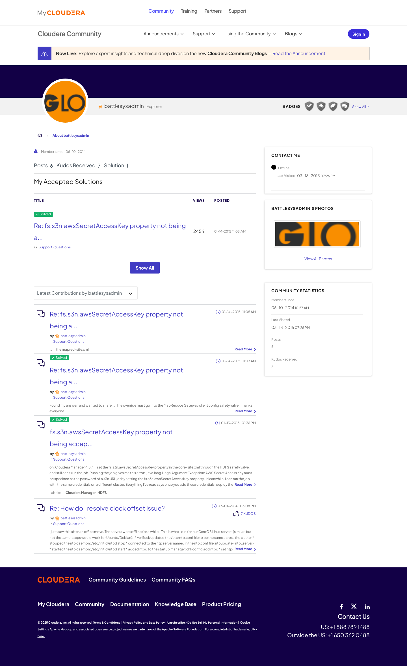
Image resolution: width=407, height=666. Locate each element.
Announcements (161, 33)
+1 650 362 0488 (349, 635)
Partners (213, 11)
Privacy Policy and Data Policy (144, 622)
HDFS (102, 493)
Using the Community (247, 33)
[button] (317, 234)
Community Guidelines (117, 579)
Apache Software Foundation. (183, 629)
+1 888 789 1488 (350, 626)
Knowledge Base (175, 604)
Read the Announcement (298, 53)
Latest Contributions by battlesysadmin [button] (79, 293)
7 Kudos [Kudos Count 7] (248, 513)
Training (189, 11)
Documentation (129, 604)
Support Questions (55, 247)
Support (237, 11)
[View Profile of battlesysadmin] (73, 336)
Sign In (358, 33)
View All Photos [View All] (318, 258)
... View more (244, 349)
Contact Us (354, 616)
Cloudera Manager (81, 493)
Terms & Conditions (106, 622)
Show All (145, 268)
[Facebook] (341, 606)
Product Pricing (221, 604)
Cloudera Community (69, 34)
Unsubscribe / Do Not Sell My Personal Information (202, 622)
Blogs (291, 33)
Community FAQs (173, 579)
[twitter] (354, 606)
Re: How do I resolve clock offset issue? (107, 508)
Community (161, 11)
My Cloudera (53, 604)
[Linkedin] (367, 606)
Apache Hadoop (60, 629)
